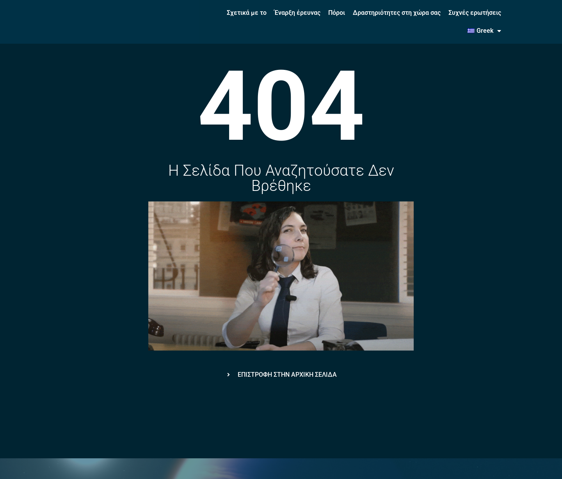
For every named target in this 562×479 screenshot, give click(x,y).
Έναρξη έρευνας (297, 12)
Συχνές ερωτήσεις (474, 12)
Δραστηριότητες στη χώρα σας (397, 12)
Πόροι (336, 12)
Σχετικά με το (247, 12)
